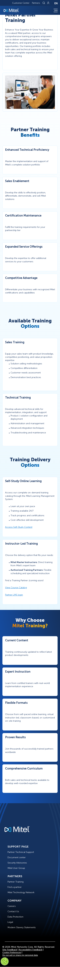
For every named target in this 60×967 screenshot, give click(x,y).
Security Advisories (17, 862)
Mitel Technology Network (21, 892)
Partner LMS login (14, 594)
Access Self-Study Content (18, 527)
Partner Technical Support (21, 852)
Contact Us (13, 911)
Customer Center (20, 3)
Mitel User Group (16, 868)
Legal (10, 922)
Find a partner (15, 887)
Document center (17, 857)
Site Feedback (9, 949)
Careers (12, 906)
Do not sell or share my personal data (20, 955)
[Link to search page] (44, 3)
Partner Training (16, 881)
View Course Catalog (16, 587)
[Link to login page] (48, 3)
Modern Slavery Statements (22, 927)
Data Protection (15, 916)
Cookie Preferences (11, 952)
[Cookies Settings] (5, 961)
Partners (36, 3)
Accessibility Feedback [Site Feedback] (30, 949)
